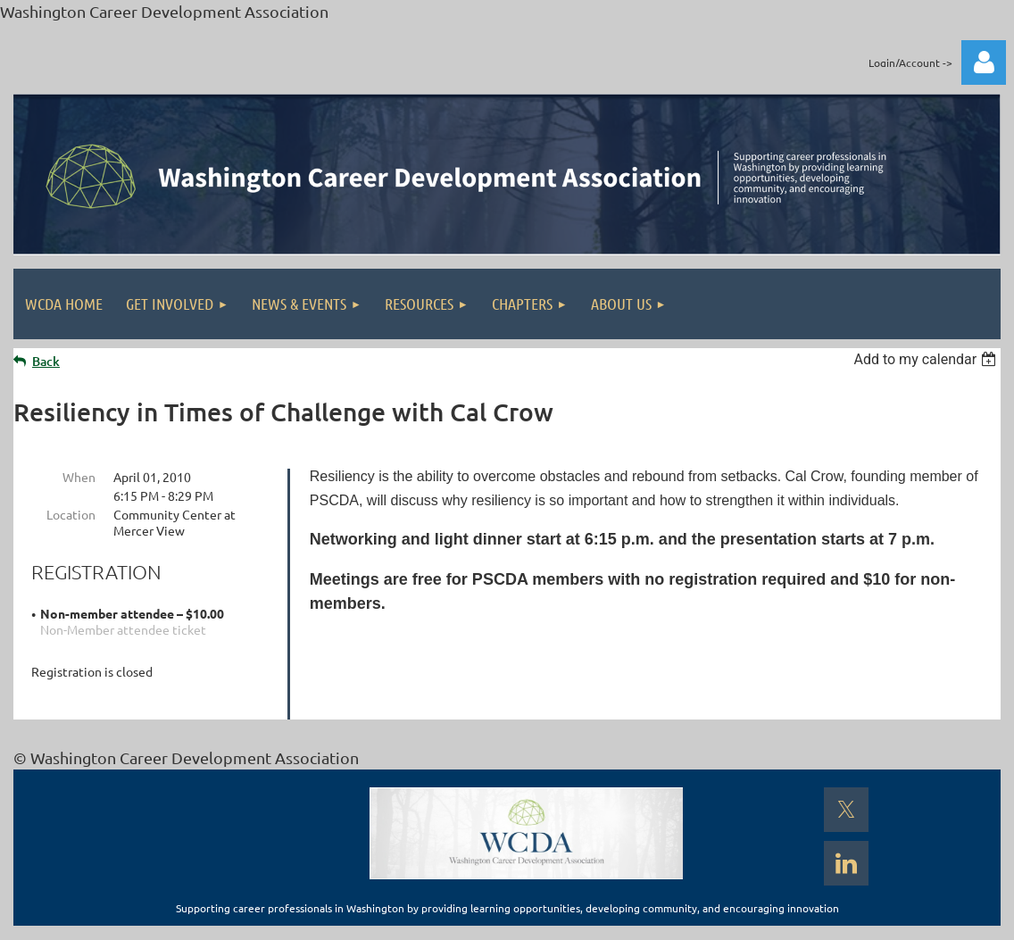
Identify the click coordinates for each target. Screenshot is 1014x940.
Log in (983, 62)
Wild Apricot (788, 918)
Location (71, 514)
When (79, 477)
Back (46, 361)
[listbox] (927, 359)
